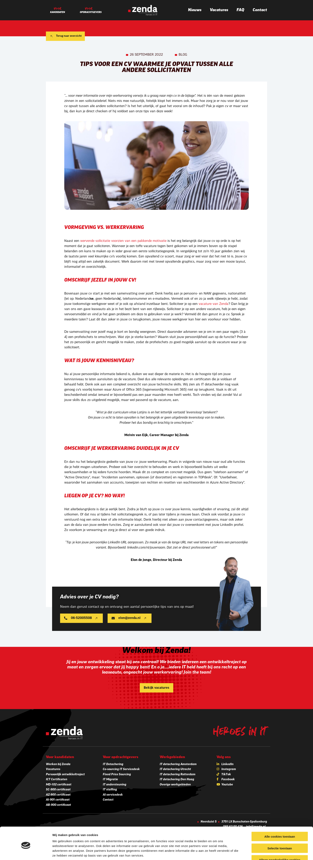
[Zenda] (142, 10)
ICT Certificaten (56, 779)
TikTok (226, 774)
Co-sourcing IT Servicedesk (121, 769)
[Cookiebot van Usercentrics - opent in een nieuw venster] (25, 852)
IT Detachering (113, 764)
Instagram (228, 769)
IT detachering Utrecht (175, 769)
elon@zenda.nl (129, 618)
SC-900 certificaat (58, 789)
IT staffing (110, 789)
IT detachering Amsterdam (178, 764)
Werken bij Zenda (58, 764)
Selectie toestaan (279, 832)
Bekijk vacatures (156, 688)
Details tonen (215, 852)
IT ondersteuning (114, 784)
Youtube (227, 784)
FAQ (240, 10)
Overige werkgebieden (175, 784)
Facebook (228, 779)
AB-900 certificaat (58, 805)
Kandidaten (57, 12)
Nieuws (194, 10)
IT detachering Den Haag (177, 779)
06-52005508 (81, 618)
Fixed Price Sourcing (117, 774)
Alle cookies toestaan (279, 820)
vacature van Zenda (213, 304)
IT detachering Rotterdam (177, 774)
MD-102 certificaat (58, 784)
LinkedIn (227, 764)
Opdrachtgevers (91, 12)
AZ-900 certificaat (58, 794)
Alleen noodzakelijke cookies (279, 843)
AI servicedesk (113, 794)
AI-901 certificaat (58, 799)
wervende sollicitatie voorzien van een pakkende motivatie (123, 241)
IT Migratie (110, 779)
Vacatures (219, 10)
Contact (260, 10)
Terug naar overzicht (69, 36)
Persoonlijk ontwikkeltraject (65, 774)
